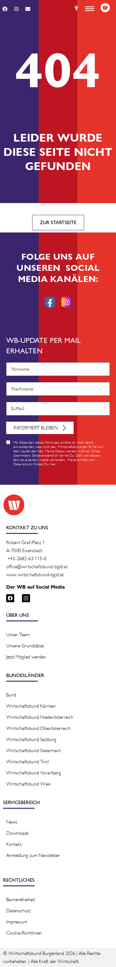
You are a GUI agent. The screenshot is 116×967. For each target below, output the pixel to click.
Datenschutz (18, 910)
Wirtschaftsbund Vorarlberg (33, 772)
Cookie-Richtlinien (24, 933)
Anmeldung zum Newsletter (33, 855)
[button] (89, 8)
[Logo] (105, 7)
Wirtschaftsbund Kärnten (31, 706)
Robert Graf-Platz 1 (25, 542)
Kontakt (14, 844)
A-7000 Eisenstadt (24, 550)
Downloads (17, 833)
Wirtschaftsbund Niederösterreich (39, 717)
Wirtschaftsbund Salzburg (31, 739)
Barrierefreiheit (20, 899)
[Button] (76, 8)
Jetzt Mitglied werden (26, 657)
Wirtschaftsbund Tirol (27, 761)
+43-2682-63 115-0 (26, 558)
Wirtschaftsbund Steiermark (33, 750)
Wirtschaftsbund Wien (28, 784)
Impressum (16, 921)
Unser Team (18, 634)
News (11, 822)
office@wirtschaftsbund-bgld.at (37, 566)
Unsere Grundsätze (25, 645)
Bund (11, 695)
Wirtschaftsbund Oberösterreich (38, 728)
